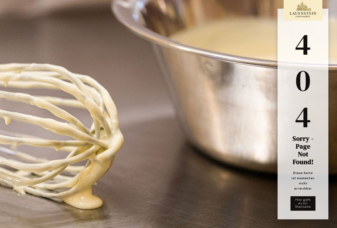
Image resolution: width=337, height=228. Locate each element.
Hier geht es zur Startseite (303, 203)
